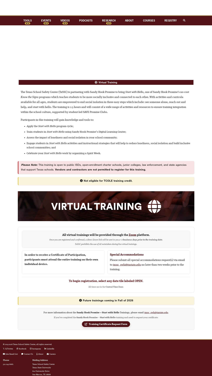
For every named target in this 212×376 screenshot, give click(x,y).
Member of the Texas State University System (189, 355)
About (129, 20)
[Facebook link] (21, 349)
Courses (149, 20)
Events (46, 20)
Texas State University (189, 347)
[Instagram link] (35, 349)
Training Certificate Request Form (106, 325)
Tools (27, 20)
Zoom (132, 235)
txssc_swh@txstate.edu (127, 265)
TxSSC (106, 7)
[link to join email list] (10, 354)
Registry (170, 20)
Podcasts (86, 20)
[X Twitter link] (8, 349)
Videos (65, 20)
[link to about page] (40, 354)
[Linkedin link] (49, 349)
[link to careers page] (51, 354)
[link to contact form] (27, 354)
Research (109, 20)
